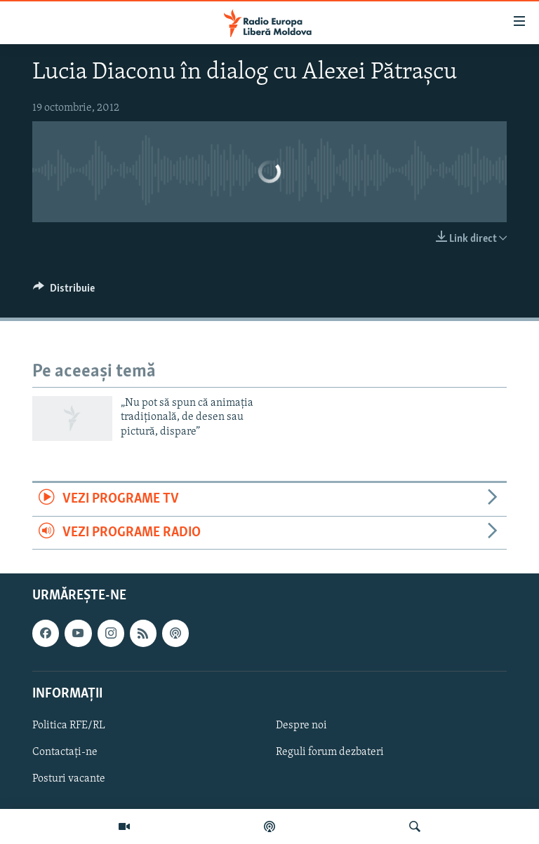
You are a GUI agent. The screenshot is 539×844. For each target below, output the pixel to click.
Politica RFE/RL (68, 725)
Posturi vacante (68, 778)
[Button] (64, 291)
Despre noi (301, 725)
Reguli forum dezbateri (330, 752)
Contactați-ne (65, 752)
